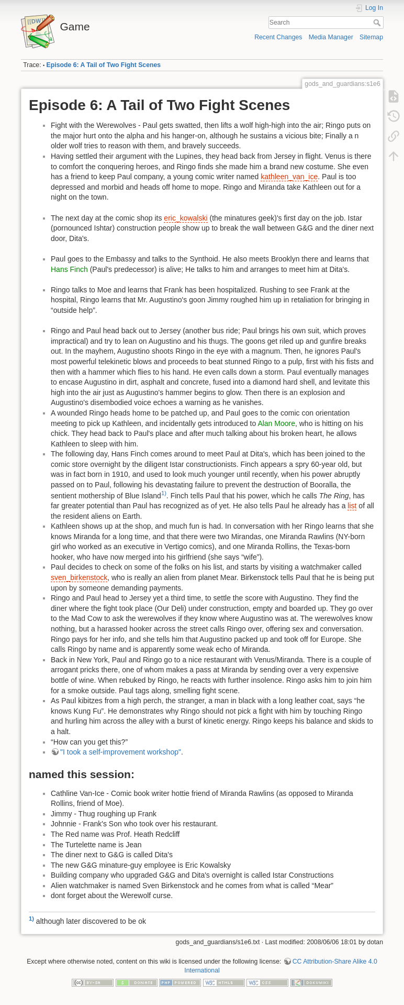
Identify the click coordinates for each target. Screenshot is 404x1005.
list (351, 505)
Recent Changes (278, 37)
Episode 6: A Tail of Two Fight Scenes (104, 65)
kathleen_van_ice (289, 176)
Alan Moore (276, 423)
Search (378, 22)
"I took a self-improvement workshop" (120, 752)
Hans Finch (69, 269)
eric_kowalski (185, 218)
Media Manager (331, 37)
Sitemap (371, 37)
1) (163, 493)
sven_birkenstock (79, 577)
